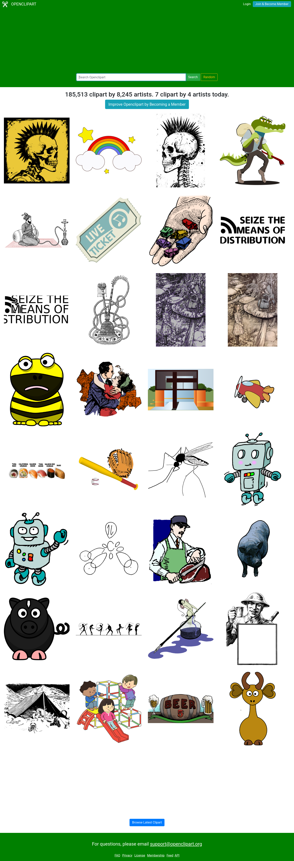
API (177, 855)
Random (209, 77)
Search (193, 77)
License (139, 855)
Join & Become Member (272, 4)
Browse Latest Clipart (147, 822)
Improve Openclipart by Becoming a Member (147, 104)
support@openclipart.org (176, 844)
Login (247, 4)
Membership (155, 855)
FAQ (117, 855)
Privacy (127, 855)
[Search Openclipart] (131, 77)
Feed (170, 855)
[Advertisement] (147, 41)
